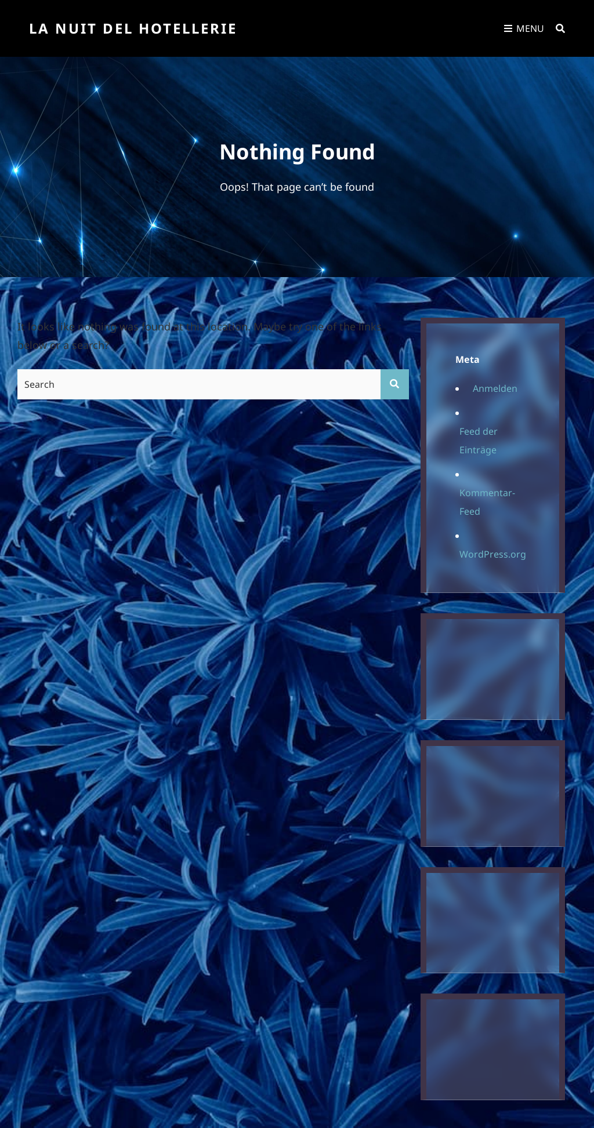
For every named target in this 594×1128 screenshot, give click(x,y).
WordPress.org (492, 554)
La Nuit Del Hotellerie (133, 28)
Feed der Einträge (478, 440)
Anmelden (495, 388)
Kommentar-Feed (487, 502)
